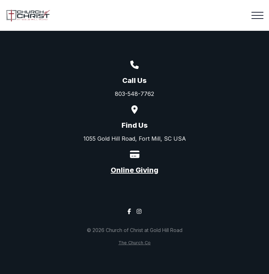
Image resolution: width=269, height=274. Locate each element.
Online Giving (134, 170)
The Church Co (134, 242)
